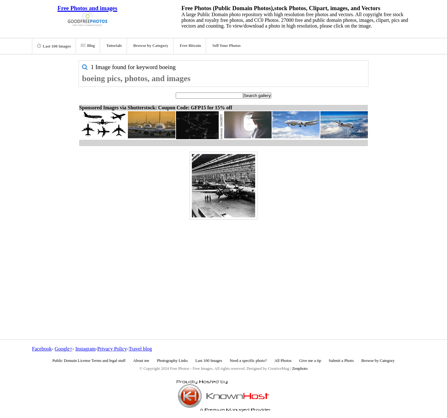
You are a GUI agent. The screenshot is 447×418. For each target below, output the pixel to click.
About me (141, 360)
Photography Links (172, 360)
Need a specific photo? (248, 360)
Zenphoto (300, 368)
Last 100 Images (54, 45)
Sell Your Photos (226, 45)
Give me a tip (310, 360)
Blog (88, 45)
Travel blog (140, 348)
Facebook (42, 348)
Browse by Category (150, 45)
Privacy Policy (112, 348)
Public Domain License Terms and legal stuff (89, 360)
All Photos (283, 360)
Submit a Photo (341, 360)
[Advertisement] (223, 266)
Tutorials (114, 45)
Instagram (85, 348)
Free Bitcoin (190, 45)
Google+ (63, 348)
